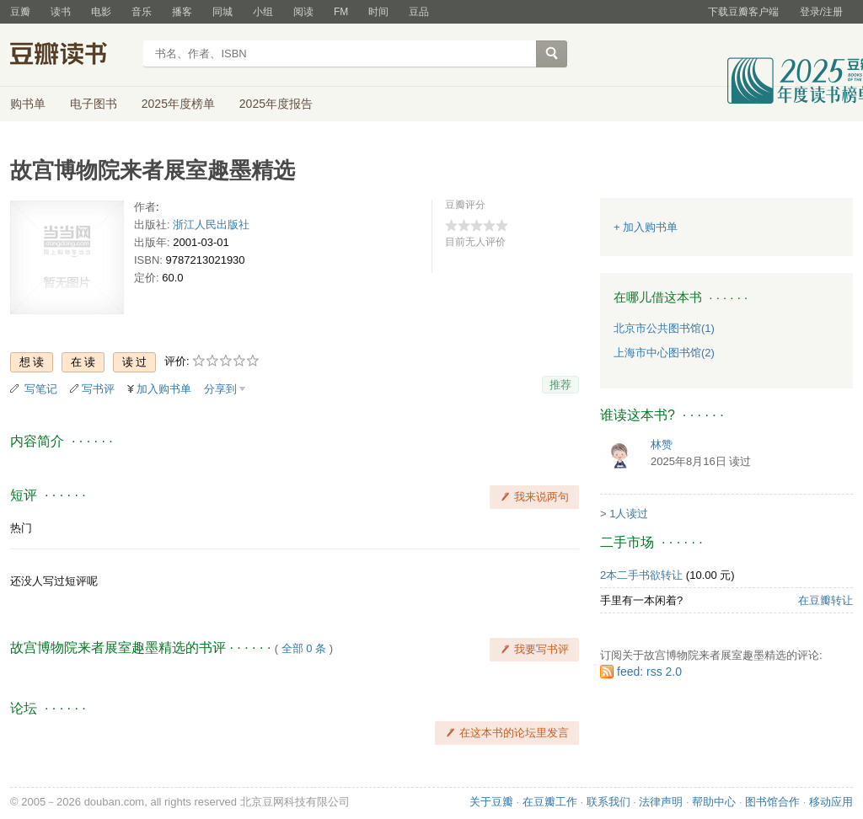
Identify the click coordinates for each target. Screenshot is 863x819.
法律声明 (661, 801)
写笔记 (40, 389)
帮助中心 (714, 801)
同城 (222, 12)
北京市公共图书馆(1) (664, 328)
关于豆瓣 (491, 801)
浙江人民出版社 (211, 224)
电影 (101, 12)
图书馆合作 (772, 801)
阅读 (303, 12)
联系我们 (608, 801)
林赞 (662, 444)
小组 (263, 12)
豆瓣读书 (71, 55)
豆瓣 (20, 12)
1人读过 (628, 513)
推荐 (560, 384)
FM (341, 12)
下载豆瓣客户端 (743, 12)
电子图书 (93, 103)
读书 (61, 12)
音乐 (141, 12)
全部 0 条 (303, 648)
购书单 (28, 103)
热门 (21, 528)
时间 (378, 12)
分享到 (220, 389)
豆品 (419, 12)
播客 (182, 12)
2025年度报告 (276, 103)
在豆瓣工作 (550, 801)
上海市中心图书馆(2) (664, 352)
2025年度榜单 (178, 103)
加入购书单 (164, 389)
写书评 (98, 389)
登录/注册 (821, 12)
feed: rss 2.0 (649, 671)
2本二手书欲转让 (641, 575)
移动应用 (831, 801)
